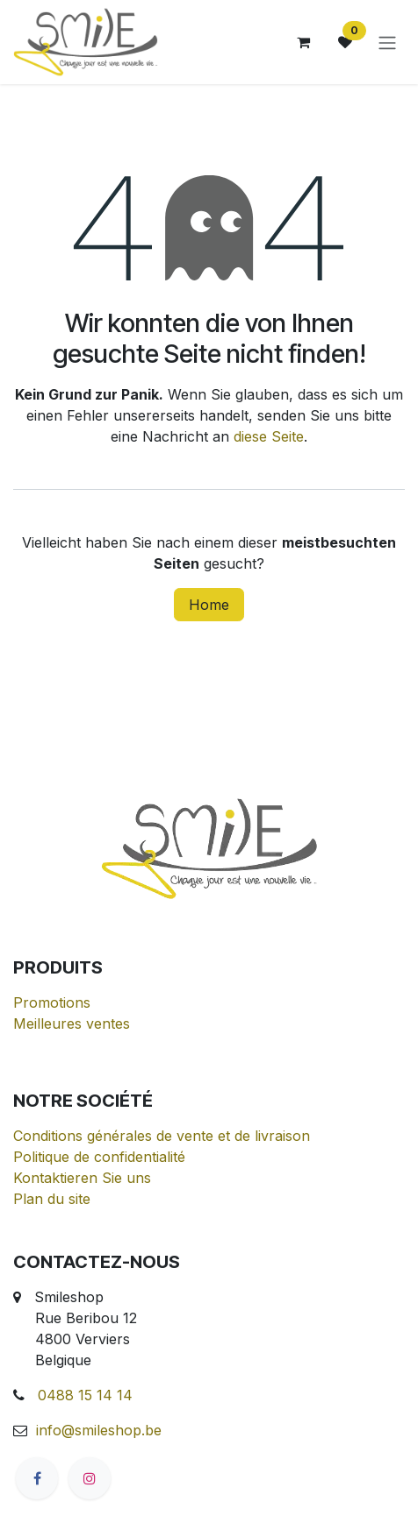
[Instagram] (89, 1478)
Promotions (51, 1002)
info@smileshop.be (99, 1430)
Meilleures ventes (71, 1023)
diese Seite (269, 436)
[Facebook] (37, 1478)
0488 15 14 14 (85, 1395)
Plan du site (51, 1199)
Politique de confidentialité (99, 1156)
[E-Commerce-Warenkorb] (303, 42)
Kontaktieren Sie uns (82, 1177)
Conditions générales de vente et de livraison (161, 1135)
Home (209, 604)
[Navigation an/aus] (387, 42)
